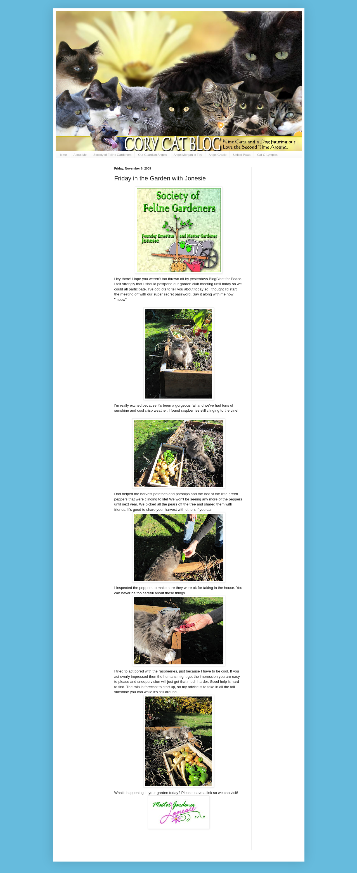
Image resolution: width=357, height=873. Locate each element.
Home (63, 154)
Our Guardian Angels (152, 154)
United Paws (241, 154)
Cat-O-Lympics (267, 154)
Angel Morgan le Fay (188, 154)
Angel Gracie (218, 154)
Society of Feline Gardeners (112, 154)
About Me (80, 154)
